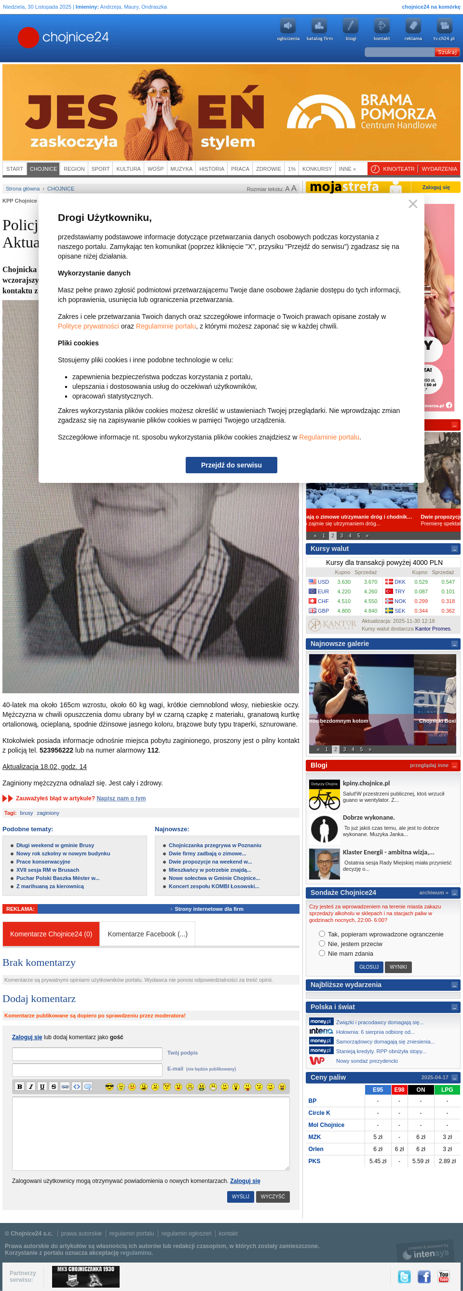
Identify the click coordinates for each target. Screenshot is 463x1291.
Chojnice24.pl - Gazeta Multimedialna (25, 38)
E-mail (201, 1068)
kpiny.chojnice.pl (366, 783)
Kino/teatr (398, 169)
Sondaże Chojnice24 (343, 892)
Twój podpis (182, 1053)
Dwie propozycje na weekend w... (210, 862)
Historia (211, 169)
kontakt (228, 1233)
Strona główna (23, 189)
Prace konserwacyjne (43, 862)
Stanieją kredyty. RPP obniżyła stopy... (370, 1050)
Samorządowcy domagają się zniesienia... (374, 1040)
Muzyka (182, 169)
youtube (444, 29)
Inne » (347, 169)
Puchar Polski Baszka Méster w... (58, 878)
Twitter (404, 1276)
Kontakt (382, 29)
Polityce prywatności (88, 326)
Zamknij (411, 204)
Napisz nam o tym (121, 798)
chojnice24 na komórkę (431, 7)
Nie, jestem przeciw (350, 944)
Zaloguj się (245, 1181)
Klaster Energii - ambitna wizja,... (389, 852)
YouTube (443, 1276)
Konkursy (317, 169)
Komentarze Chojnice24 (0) (51, 934)
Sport (101, 169)
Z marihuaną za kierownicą (50, 886)
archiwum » (434, 892)
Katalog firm (319, 29)
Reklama (413, 29)
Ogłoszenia (287, 29)
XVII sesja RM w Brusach (47, 870)
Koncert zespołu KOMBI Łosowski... (214, 886)
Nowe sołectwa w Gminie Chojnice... (214, 878)
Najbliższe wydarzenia (346, 985)
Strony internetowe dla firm (216, 909)
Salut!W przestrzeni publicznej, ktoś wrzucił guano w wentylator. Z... (393, 797)
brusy (26, 813)
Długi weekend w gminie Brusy (55, 845)
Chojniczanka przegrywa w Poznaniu (215, 845)
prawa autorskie (81, 1233)
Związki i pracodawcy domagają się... (369, 1021)
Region (74, 169)
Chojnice (43, 169)
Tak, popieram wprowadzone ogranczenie (381, 934)
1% (292, 169)
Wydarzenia (439, 169)
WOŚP (156, 169)
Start (14, 169)
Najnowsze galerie (340, 643)
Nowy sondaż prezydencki (356, 1060)
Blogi (350, 29)
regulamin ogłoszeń (187, 1233)
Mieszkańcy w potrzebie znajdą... (210, 870)
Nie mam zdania (346, 953)
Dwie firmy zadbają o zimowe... (207, 853)
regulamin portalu (131, 1233)
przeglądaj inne (429, 765)
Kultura (128, 169)
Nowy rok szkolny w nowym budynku (63, 853)
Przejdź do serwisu (231, 465)
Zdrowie (268, 169)
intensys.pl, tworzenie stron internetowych (425, 1251)
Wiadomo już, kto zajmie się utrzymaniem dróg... (383, 519)
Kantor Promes (432, 629)
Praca (240, 169)
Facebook (424, 1276)
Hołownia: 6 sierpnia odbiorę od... (364, 1031)
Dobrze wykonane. (369, 817)
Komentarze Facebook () (148, 934)
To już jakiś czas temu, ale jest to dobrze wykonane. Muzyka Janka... (391, 831)
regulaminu (135, 1253)
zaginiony (48, 813)
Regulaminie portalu (166, 326)
